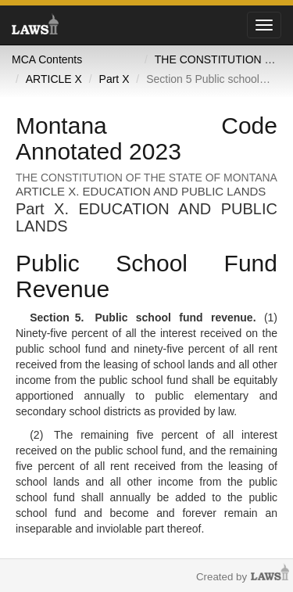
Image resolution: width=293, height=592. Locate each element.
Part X (114, 79)
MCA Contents (47, 59)
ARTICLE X (54, 79)
